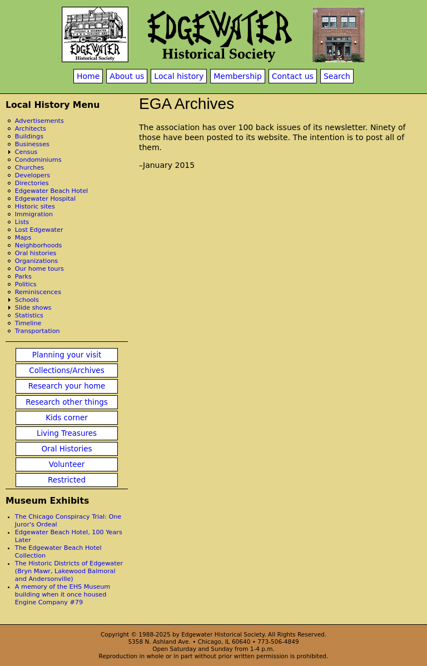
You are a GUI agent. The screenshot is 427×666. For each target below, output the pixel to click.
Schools (27, 300)
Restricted (67, 480)
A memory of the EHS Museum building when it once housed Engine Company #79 (62, 594)
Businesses (32, 144)
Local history (178, 76)
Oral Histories (66, 449)
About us (127, 76)
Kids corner (67, 418)
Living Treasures (67, 433)
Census (26, 152)
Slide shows (33, 307)
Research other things (67, 402)
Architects (30, 128)
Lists (22, 222)
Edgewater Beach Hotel (51, 191)
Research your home (67, 386)
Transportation (37, 331)
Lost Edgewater (39, 229)
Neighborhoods (38, 245)
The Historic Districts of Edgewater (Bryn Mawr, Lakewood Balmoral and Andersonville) (69, 571)
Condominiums (38, 159)
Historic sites (35, 206)
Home (88, 76)
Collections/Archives (66, 370)
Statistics (29, 315)
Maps (23, 237)
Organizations (36, 261)
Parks (23, 276)
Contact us (293, 76)
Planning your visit (66, 355)
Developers (32, 175)
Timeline (28, 323)
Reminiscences (38, 292)
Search (337, 76)
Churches (29, 167)
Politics (26, 284)
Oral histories (36, 253)
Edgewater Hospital (45, 198)
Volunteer (67, 464)
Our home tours (39, 268)
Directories (32, 183)
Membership (238, 76)
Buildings (29, 136)
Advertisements (39, 121)
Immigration (34, 214)
